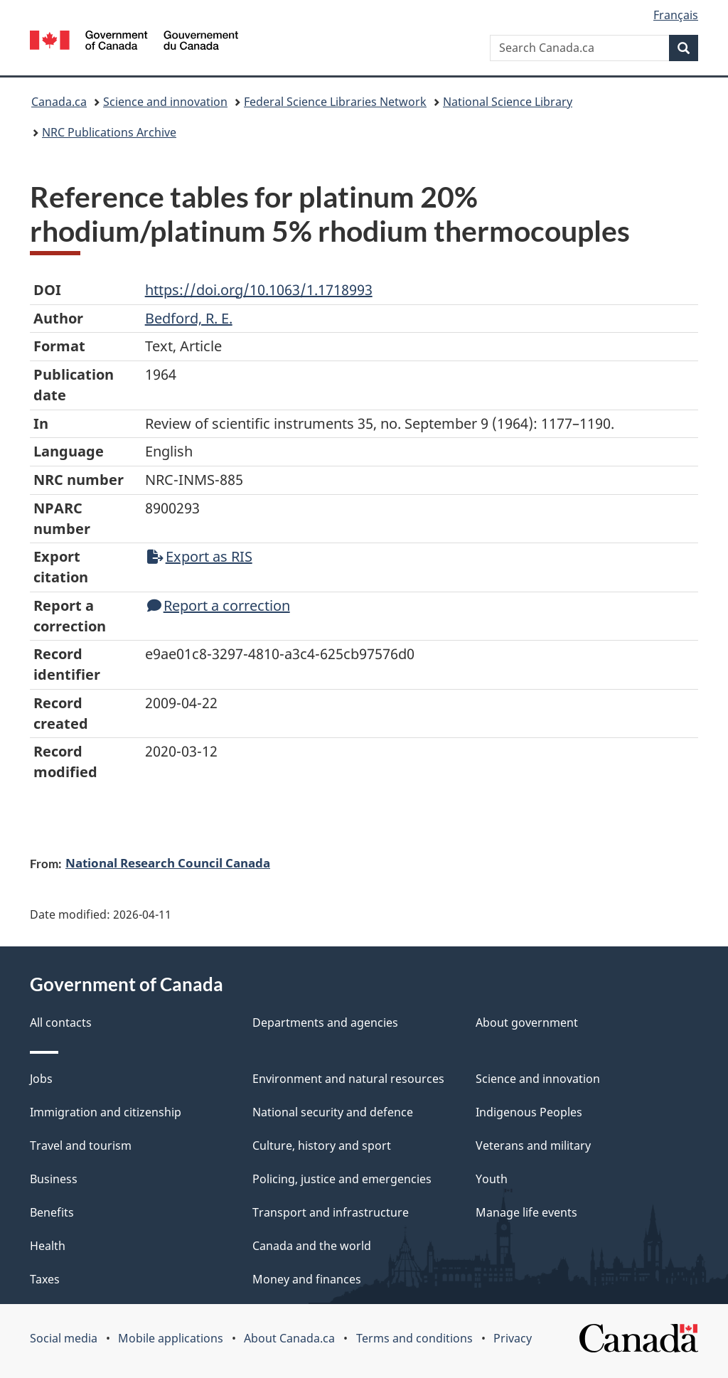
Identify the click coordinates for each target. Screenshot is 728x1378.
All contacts (61, 1022)
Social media (63, 1338)
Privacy (512, 1338)
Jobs (41, 1078)
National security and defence (332, 1112)
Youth (492, 1179)
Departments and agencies (325, 1022)
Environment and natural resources (348, 1078)
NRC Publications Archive (109, 132)
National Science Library (507, 102)
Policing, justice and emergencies (342, 1179)
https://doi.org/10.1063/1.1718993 (259, 289)
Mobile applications (170, 1338)
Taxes (45, 1279)
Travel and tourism (81, 1145)
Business (53, 1179)
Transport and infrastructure (330, 1212)
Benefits (52, 1212)
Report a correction (218, 605)
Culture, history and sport (321, 1145)
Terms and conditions (414, 1338)
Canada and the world (311, 1246)
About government (527, 1022)
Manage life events (526, 1212)
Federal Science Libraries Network (335, 102)
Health (47, 1246)
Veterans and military (533, 1145)
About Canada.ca (289, 1338)
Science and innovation (165, 102)
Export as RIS (199, 556)
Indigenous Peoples (529, 1112)
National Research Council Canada (167, 862)
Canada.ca (59, 102)
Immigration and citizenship (105, 1112)
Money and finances (306, 1279)
